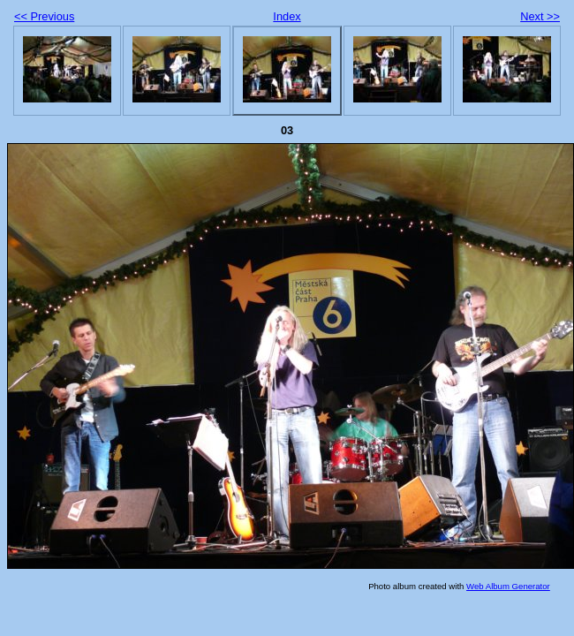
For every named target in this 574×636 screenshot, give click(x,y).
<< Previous (44, 16)
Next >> (540, 16)
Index (286, 16)
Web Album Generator (508, 586)
